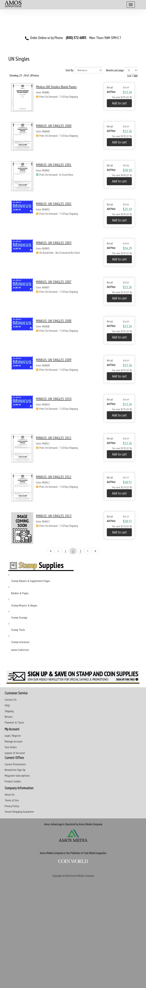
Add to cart (119, 103)
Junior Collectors (20, 650)
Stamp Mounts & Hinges (24, 605)
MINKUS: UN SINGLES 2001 (53, 164)
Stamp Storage (19, 617)
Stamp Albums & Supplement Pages (30, 581)
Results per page (115, 70)
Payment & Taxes (14, 722)
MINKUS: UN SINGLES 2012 (53, 476)
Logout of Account (15, 753)
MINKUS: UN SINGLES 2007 (53, 281)
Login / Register (13, 735)
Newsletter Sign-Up (15, 770)
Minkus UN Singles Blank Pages (56, 86)
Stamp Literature (20, 642)
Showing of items (24, 75)
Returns (9, 716)
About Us (10, 794)
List (136, 75)
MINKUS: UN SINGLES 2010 (53, 398)
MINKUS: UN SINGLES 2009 (53, 359)
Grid (129, 75)
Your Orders (11, 747)
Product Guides (13, 781)
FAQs (7, 705)
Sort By (69, 70)
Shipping (9, 711)
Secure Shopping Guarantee (19, 811)
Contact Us (11, 699)
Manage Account (14, 741)
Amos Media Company (82, 875)
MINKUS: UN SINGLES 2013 (53, 515)
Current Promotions (15, 764)
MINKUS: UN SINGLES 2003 (53, 242)
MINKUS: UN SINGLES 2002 (53, 203)
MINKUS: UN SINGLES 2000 (53, 125)
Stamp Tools (18, 630)
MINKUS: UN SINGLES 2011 (53, 437)
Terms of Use (12, 800)
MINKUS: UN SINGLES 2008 (53, 320)
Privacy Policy (12, 806)
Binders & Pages (20, 593)
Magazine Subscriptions (17, 775)
